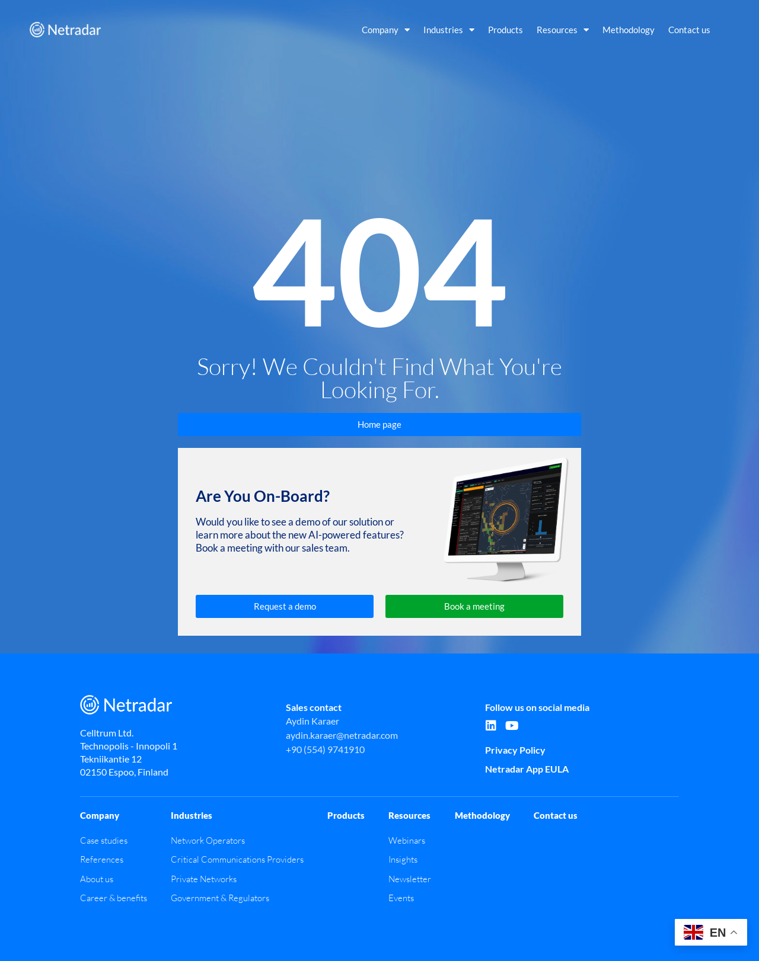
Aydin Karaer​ (312, 720)
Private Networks (204, 879)
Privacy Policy (515, 749)
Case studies (103, 840)
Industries (448, 30)
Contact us (689, 29)
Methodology (628, 29)
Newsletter (409, 879)
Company (386, 30)
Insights (402, 859)
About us (96, 879)
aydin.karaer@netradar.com (342, 735)
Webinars (406, 840)
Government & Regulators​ (220, 898)
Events (401, 898)
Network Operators (208, 840)
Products (505, 29)
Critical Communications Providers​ (237, 859)
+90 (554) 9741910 (325, 749)
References (101, 859)
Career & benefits (113, 898)
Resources (563, 30)
